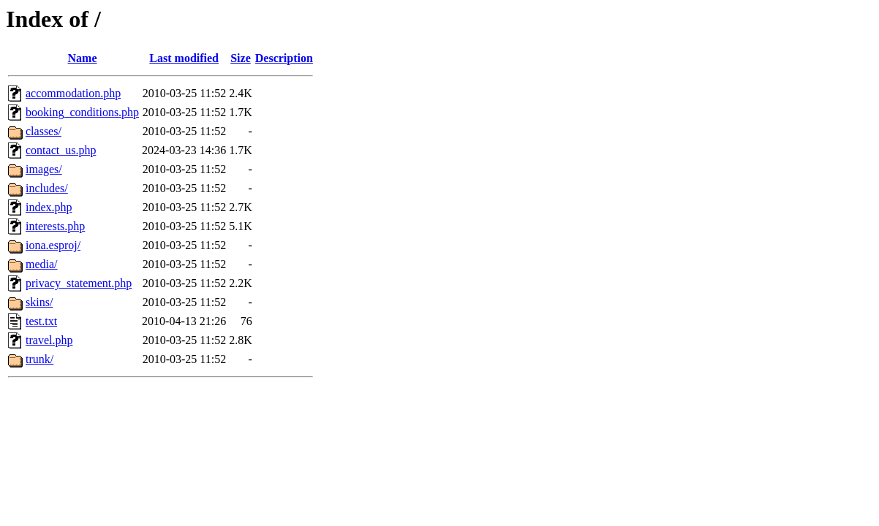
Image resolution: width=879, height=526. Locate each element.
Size (240, 58)
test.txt (41, 321)
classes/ (43, 131)
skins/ (39, 302)
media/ (42, 264)
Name (82, 58)
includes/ (47, 188)
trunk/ (39, 359)
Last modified (184, 58)
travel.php (49, 340)
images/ (44, 169)
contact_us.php (61, 150)
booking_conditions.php (82, 112)
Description (284, 58)
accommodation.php (73, 93)
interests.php (55, 226)
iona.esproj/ (53, 245)
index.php (49, 207)
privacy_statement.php (79, 283)
